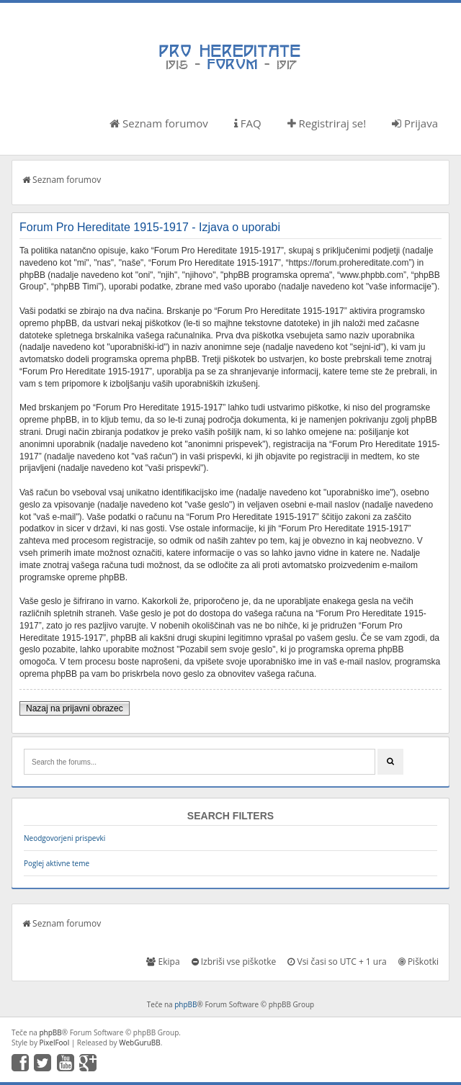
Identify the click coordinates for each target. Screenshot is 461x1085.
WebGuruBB (140, 1042)
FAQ (247, 123)
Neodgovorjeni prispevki (64, 838)
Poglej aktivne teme (56, 863)
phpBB (185, 1004)
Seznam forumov (158, 123)
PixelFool (55, 1042)
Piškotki (418, 961)
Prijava (415, 123)
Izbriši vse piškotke (234, 961)
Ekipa (162, 961)
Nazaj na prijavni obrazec (74, 708)
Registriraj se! (327, 123)
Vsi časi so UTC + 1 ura (336, 961)
